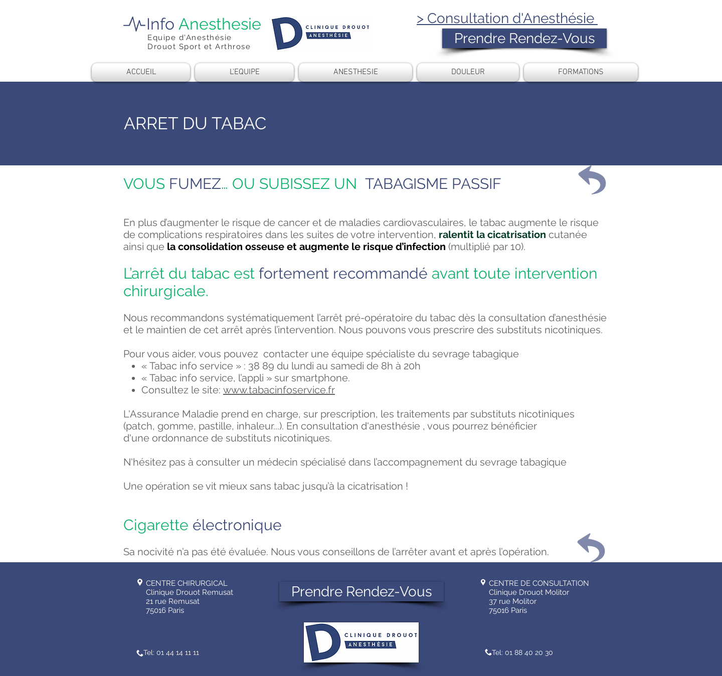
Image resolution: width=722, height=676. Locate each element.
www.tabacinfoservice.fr (279, 390)
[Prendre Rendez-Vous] (524, 38)
